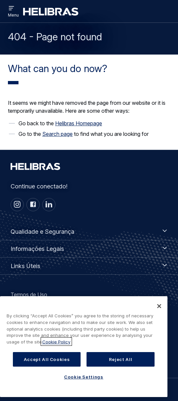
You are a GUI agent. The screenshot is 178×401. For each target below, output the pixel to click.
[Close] (159, 312)
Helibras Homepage (78, 123)
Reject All (120, 365)
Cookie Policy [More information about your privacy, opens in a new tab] (56, 347)
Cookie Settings (83, 382)
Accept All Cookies (47, 365)
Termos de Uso (29, 294)
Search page (57, 134)
